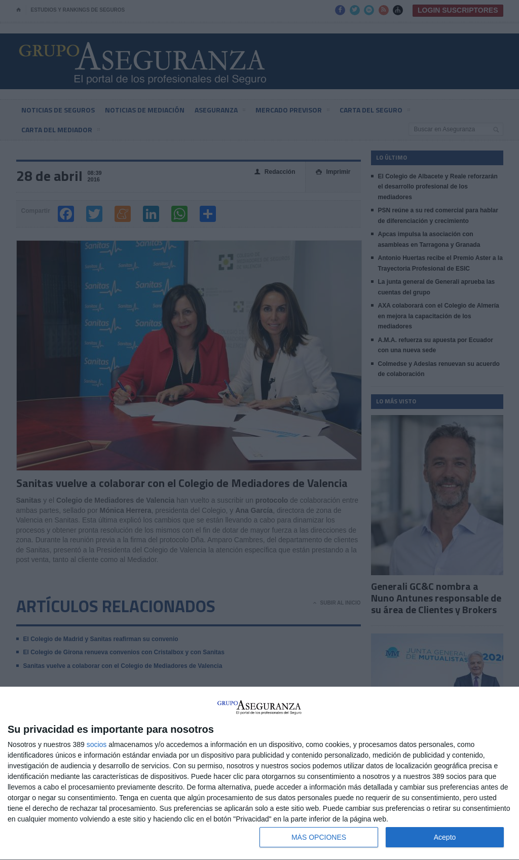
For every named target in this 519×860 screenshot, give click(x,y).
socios (97, 744)
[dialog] (259, 773)
